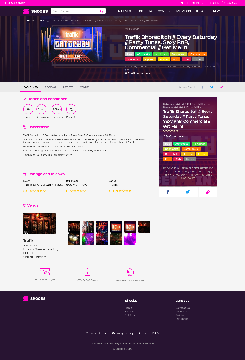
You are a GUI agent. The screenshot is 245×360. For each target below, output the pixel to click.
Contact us (183, 307)
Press (143, 333)
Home (30, 20)
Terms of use (96, 333)
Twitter (180, 314)
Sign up (197, 3)
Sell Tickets (132, 314)
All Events (126, 10)
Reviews (50, 87)
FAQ (155, 333)
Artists (68, 87)
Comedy (164, 10)
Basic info (30, 87)
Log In (214, 3)
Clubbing (146, 10)
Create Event (231, 3)
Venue (84, 87)
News (217, 10)
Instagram (182, 318)
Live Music (183, 10)
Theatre (202, 10)
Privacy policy (123, 333)
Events (129, 311)
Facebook (182, 311)
